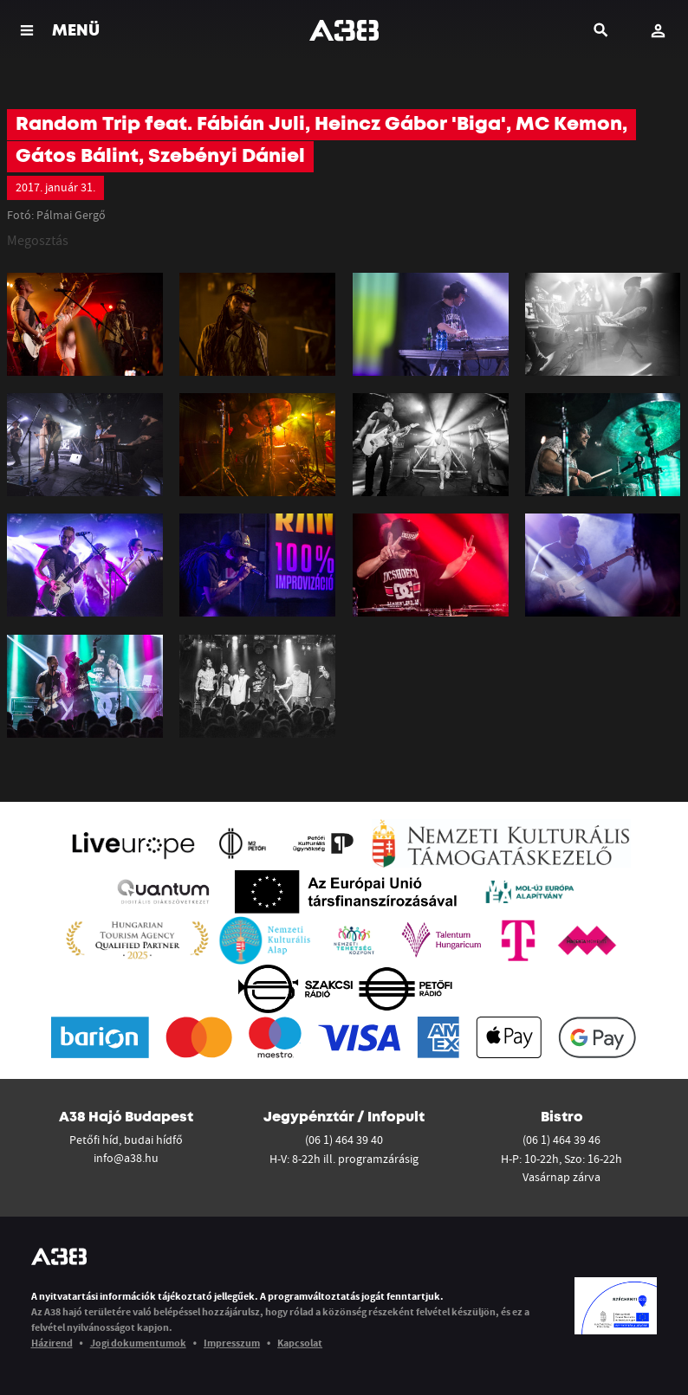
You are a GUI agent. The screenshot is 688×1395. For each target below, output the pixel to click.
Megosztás (37, 240)
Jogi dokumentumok (138, 1342)
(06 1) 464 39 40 (344, 1139)
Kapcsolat (299, 1342)
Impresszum (232, 1342)
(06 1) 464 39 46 (561, 1139)
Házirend (52, 1342)
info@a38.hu (126, 1158)
